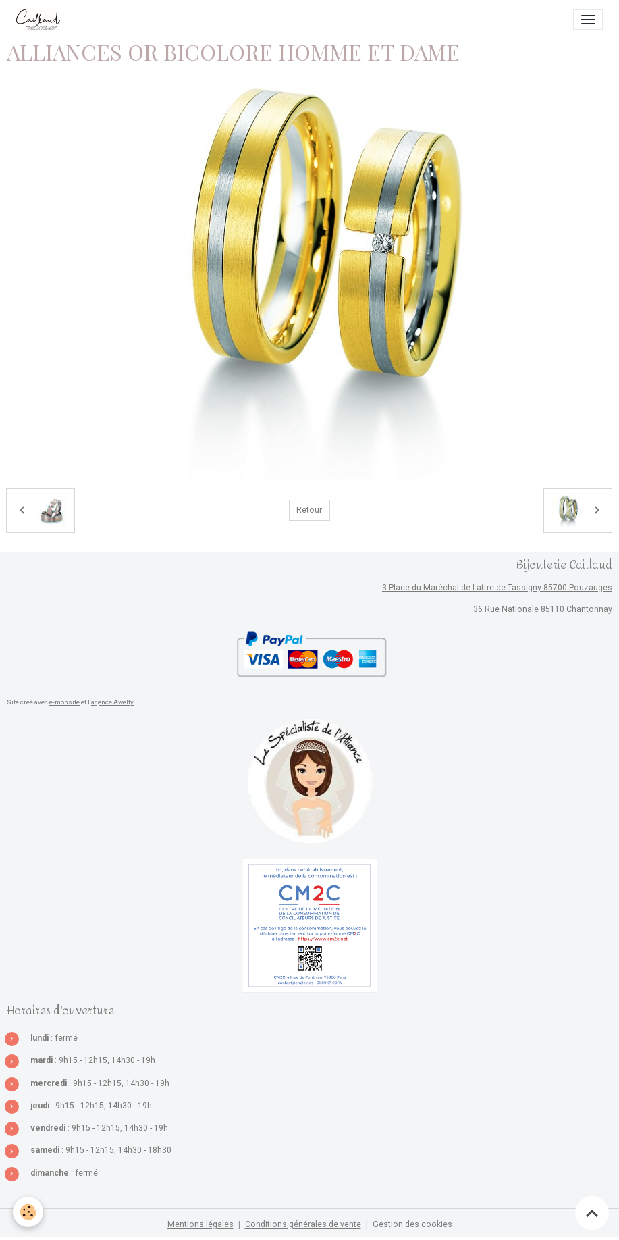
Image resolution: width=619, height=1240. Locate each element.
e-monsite (64, 702)
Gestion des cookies (412, 1224)
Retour (309, 510)
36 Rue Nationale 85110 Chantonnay (542, 609)
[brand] (40, 19)
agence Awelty (112, 702)
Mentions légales (200, 1224)
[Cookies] (29, 1212)
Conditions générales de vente (303, 1224)
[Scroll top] (592, 1213)
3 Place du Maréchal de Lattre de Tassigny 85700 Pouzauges (497, 587)
